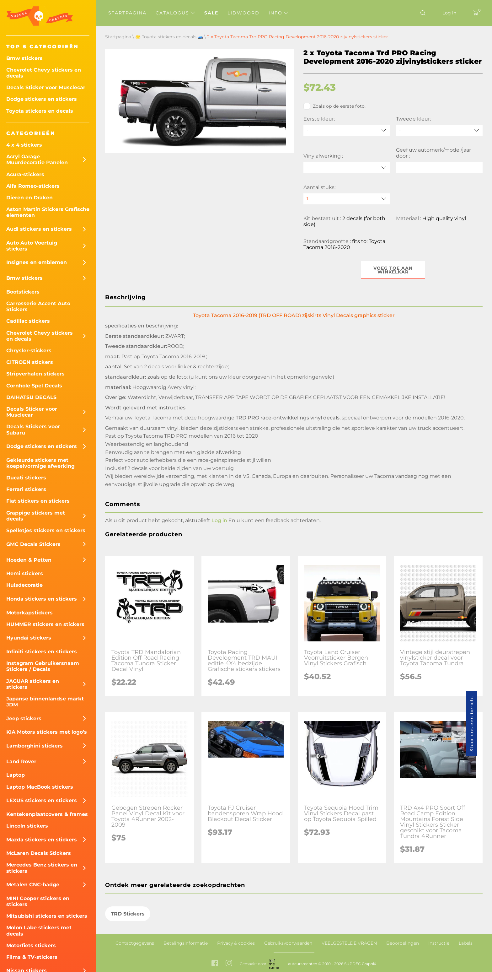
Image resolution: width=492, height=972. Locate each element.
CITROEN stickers (29, 362)
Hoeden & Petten (28, 560)
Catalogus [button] (175, 13)
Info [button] (278, 13)
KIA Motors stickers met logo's (46, 732)
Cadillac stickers (28, 321)
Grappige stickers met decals (35, 516)
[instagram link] (229, 964)
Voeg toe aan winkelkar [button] (393, 270)
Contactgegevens (134, 943)
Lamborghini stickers (34, 746)
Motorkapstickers (29, 613)
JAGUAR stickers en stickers (32, 684)
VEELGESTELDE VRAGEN (349, 943)
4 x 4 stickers (24, 145)
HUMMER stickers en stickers (45, 624)
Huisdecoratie (24, 585)
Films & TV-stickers (31, 957)
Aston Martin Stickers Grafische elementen (47, 212)
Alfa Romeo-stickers (33, 186)
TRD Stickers (128, 914)
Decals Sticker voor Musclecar (45, 87)
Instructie (438, 943)
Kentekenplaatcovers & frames (47, 814)
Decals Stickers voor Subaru (33, 429)
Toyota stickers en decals (39, 111)
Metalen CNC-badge (32, 885)
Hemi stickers (24, 573)
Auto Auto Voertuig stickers (31, 246)
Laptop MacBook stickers (39, 787)
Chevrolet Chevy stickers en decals (43, 73)
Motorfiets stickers (31, 945)
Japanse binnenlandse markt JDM (45, 702)
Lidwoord (243, 13)
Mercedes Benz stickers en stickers (41, 868)
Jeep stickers (23, 718)
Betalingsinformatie (185, 943)
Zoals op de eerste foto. (334, 106)
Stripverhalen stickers (35, 374)
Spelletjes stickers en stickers (45, 530)
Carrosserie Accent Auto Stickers (38, 306)
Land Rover (21, 761)
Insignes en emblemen (36, 262)
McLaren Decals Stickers (38, 853)
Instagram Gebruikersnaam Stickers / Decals (42, 666)
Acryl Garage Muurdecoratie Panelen (37, 159)
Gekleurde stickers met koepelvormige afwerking (40, 463)
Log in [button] (219, 520)
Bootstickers (23, 292)
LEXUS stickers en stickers (41, 800)
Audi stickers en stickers (39, 229)
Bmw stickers (24, 58)
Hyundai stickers (28, 638)
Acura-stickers (25, 174)
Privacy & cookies (236, 943)
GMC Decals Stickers (33, 544)
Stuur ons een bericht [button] (471, 723)
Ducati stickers (26, 478)
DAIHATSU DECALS (31, 397)
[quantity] (346, 198)
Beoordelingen (402, 943)
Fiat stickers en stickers (38, 501)
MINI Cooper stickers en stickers (37, 901)
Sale (211, 13)
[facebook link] (214, 964)
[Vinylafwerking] (346, 167)
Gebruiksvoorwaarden (288, 943)
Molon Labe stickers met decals (39, 931)
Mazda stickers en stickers (41, 840)
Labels (466, 943)
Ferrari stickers (26, 489)
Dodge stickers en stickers (41, 99)
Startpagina (127, 13)
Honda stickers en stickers (41, 599)
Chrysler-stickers (28, 351)
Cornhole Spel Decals (34, 386)
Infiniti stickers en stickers (41, 652)
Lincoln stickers (27, 826)
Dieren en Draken (29, 198)
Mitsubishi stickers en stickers (46, 916)
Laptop (15, 775)
